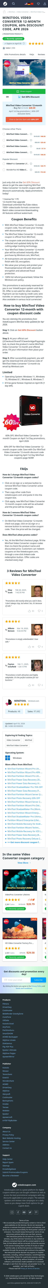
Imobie (5, 1104)
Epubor (6, 1114)
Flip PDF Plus (8, 1046)
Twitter (30, 1212)
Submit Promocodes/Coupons (15, 1172)
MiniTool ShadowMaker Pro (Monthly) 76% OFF (25, 809)
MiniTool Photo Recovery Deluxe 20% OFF (25, 838)
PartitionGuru (8, 1030)
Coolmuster (7, 1010)
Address (6, 1145)
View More (23, 862)
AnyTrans (6, 1027)
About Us (6, 1131)
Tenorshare (7, 1074)
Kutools (6, 1067)
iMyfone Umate (9, 1040)
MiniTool (28, 740)
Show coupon (24, 91)
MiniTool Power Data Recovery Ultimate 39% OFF (25, 783)
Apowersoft (7, 1117)
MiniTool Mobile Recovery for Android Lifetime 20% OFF (25, 824)
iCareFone (7, 1017)
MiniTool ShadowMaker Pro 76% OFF (25, 787)
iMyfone (6, 1091)
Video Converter (13, 740)
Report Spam (8, 1162)
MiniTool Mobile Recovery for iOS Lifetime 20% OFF (25, 831)
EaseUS (6, 1077)
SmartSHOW (8, 1033)
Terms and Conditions (24, 988)
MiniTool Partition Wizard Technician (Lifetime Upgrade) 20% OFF (25, 827)
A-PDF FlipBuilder (10, 1120)
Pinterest (36, 1212)
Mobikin (6, 1110)
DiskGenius (7, 1043)
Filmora (6, 1004)
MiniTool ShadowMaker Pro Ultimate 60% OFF (25, 816)
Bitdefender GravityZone (13, 1013)
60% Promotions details (15, 54)
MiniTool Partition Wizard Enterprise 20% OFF (25, 812)
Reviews (41, 54)
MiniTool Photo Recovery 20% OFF (24, 798)
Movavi (6, 1071)
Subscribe (38, 980)
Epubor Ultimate (9, 1050)
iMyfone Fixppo (9, 1053)
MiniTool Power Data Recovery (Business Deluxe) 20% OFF (25, 835)
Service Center (9, 1141)
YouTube (24, 1212)
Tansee (5, 1107)
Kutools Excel (8, 1023)
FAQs (32, 54)
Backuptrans (8, 1100)
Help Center (8, 1159)
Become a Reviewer (11, 1175)
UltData (6, 1020)
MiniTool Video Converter (17, 745)
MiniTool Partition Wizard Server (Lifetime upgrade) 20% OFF (25, 794)
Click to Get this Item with (24, 119)
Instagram (12, 1212)
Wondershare (8, 1081)
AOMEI (5, 1084)
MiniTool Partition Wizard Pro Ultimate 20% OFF (25, 776)
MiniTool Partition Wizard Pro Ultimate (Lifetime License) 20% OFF (25, 768)
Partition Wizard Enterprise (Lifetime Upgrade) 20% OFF (25, 820)
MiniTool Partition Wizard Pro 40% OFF (25, 772)
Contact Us (7, 1148)
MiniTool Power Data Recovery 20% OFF (25, 779)
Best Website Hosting (11, 1138)
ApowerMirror (8, 1056)
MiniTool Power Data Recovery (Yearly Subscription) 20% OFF (25, 790)
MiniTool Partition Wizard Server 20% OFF (25, 801)
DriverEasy (7, 1007)
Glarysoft (6, 1094)
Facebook (18, 1212)
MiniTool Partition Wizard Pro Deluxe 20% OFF (25, 805)
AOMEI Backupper (10, 1037)
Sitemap (6, 1165)
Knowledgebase (9, 1169)
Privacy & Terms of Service (30, 1268)
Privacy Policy (36, 986)
